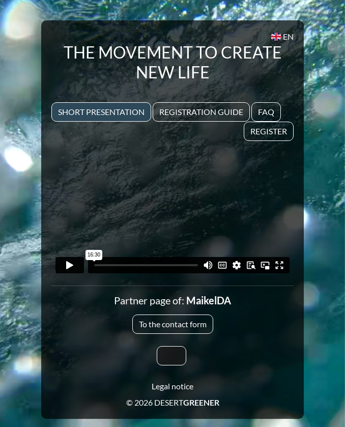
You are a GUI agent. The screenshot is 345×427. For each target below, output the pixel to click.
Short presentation (101, 112)
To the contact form (173, 324)
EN (282, 36)
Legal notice (172, 386)
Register (268, 131)
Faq (266, 112)
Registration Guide (201, 112)
